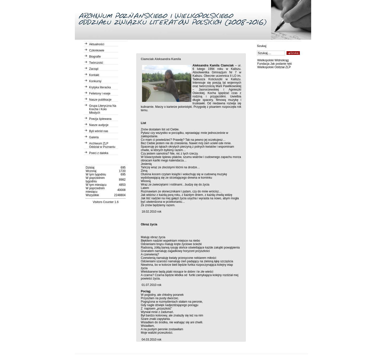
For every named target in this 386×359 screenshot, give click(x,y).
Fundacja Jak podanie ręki (274, 63)
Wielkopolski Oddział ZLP (274, 67)
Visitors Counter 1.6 (105, 202)
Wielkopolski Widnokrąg (273, 60)
